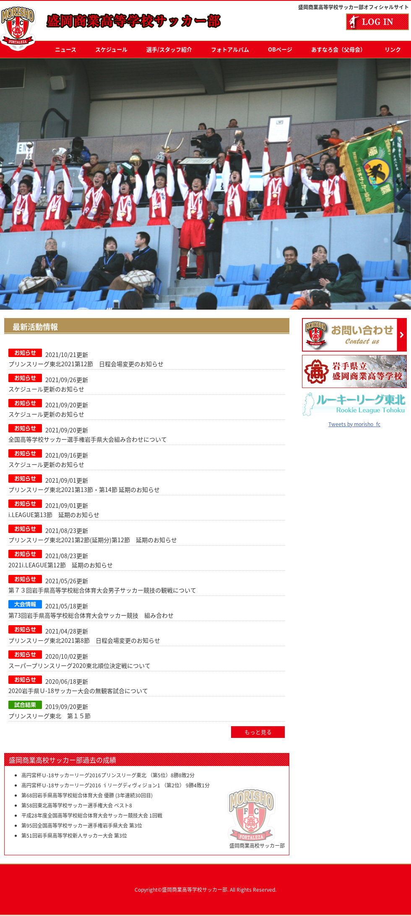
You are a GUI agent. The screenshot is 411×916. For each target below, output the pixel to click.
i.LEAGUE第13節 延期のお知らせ (53, 514)
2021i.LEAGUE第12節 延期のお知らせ (60, 565)
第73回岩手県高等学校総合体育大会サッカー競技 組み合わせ (91, 615)
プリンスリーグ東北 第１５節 (49, 716)
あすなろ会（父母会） (338, 49)
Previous (8, 189)
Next (403, 189)
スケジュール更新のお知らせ (46, 389)
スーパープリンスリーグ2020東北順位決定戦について (79, 665)
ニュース (65, 49)
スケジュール (111, 49)
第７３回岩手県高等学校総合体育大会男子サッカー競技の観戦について (102, 590)
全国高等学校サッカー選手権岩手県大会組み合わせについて (87, 439)
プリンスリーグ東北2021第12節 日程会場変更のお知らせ (86, 364)
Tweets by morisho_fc (354, 418)
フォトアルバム (230, 49)
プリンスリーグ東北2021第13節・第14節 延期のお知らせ (84, 489)
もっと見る (258, 732)
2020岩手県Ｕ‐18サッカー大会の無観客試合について (78, 690)
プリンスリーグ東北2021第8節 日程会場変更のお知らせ (84, 640)
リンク (393, 49)
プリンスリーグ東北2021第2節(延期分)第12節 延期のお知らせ (92, 540)
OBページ (280, 49)
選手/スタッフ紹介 (169, 49)
